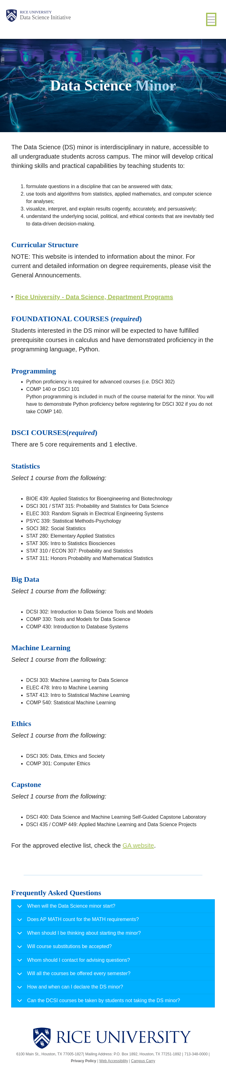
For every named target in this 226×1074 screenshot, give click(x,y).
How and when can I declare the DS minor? (69, 989)
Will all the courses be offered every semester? (72, 975)
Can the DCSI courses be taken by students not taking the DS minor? (97, 1002)
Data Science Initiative (45, 17)
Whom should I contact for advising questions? (72, 962)
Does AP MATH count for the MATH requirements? (77, 921)
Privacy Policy (83, 1061)
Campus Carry (143, 1061)
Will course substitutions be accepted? (63, 948)
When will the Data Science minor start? (65, 908)
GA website (138, 845)
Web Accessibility (113, 1061)
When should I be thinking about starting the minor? (78, 935)
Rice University (36, 12)
